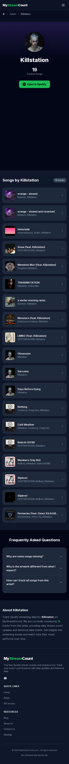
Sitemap (8, 734)
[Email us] (5, 678)
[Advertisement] (34, 134)
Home (7, 692)
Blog (6, 717)
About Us (8, 723)
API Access (9, 703)
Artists (13, 14)
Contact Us (9, 729)
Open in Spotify (34, 84)
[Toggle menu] (63, 5)
